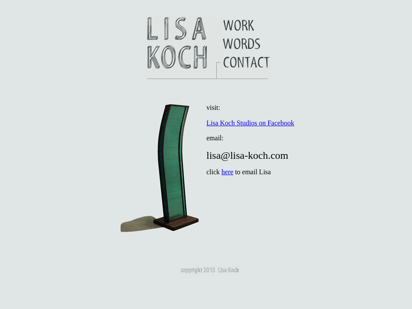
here (227, 172)
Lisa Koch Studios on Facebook (250, 123)
